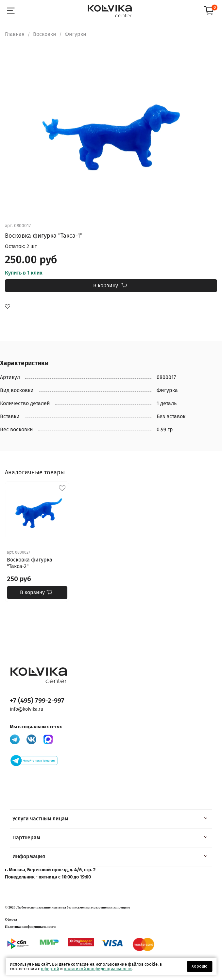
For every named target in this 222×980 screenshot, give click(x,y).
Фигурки (75, 34)
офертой (50, 968)
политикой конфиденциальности (98, 968)
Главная (15, 34)
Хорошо (200, 966)
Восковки (44, 34)
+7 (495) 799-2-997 (37, 701)
